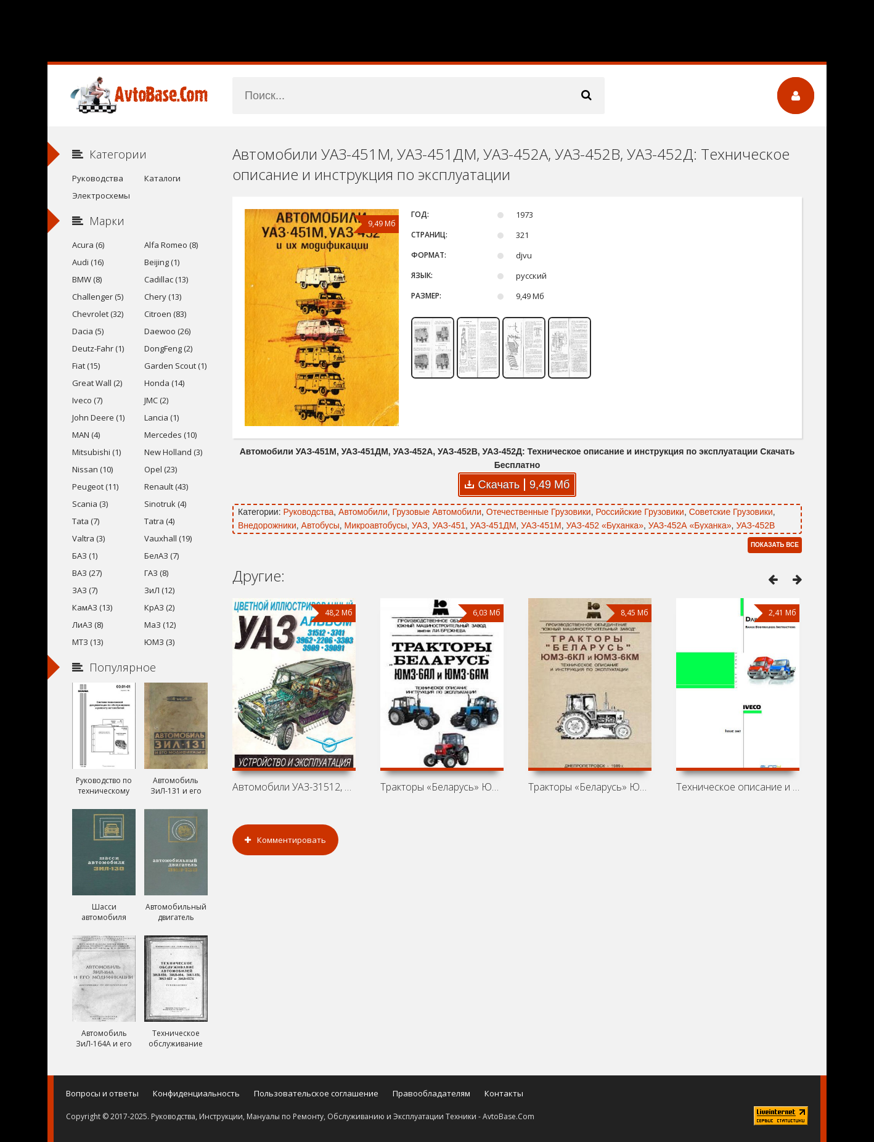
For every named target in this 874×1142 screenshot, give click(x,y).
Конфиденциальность (196, 1093)
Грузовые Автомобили (437, 512)
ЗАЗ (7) (84, 590)
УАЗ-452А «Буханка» (690, 525)
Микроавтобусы (375, 525)
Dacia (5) (88, 331)
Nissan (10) (92, 469)
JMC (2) (156, 400)
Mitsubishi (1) (96, 452)
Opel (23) (160, 469)
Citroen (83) (165, 313)
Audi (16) (88, 262)
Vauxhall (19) (168, 538)
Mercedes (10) (170, 434)
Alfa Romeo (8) (171, 244)
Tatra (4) (159, 521)
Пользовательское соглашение (316, 1093)
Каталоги (162, 178)
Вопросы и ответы (102, 1093)
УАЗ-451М (541, 525)
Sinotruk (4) (165, 503)
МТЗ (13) (87, 641)
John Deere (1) (98, 417)
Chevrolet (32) (97, 313)
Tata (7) (85, 521)
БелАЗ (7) (161, 555)
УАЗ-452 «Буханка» (604, 525)
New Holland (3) (173, 452)
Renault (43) (166, 486)
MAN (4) (86, 434)
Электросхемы (101, 195)
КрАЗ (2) (159, 607)
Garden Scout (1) (175, 365)
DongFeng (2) (168, 348)
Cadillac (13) (166, 279)
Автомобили (363, 512)
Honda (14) (164, 382)
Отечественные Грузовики (538, 512)
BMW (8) (87, 279)
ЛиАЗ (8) (87, 624)
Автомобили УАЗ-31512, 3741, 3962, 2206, (294, 787)
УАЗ (420, 525)
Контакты (503, 1093)
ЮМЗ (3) (159, 641)
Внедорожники (267, 525)
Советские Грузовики (731, 512)
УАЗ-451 (448, 525)
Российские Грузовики (639, 512)
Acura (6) (88, 244)
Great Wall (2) (97, 382)
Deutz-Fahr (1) (98, 348)
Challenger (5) (97, 296)
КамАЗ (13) (92, 607)
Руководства (308, 512)
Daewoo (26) (167, 331)
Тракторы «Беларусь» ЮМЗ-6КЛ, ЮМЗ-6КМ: (589, 787)
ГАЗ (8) (156, 572)
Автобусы (320, 525)
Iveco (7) (87, 400)
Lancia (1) (161, 417)
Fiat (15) (86, 365)
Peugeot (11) (95, 486)
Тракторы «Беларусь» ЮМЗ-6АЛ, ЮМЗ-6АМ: (442, 787)
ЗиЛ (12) (159, 590)
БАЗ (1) (84, 555)
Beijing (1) (161, 262)
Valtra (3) (88, 538)
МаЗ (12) (160, 624)
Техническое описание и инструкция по (737, 787)
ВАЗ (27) (87, 572)
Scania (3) (90, 503)
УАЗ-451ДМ (493, 525)
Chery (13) (162, 296)
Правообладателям (431, 1093)
